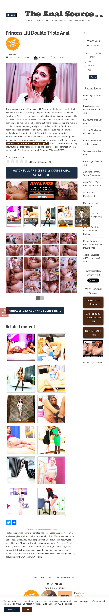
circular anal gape (47, 543)
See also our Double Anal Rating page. (27, 143)
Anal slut (43, 536)
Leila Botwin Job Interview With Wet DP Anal (92, 217)
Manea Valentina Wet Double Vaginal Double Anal (92, 244)
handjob (49, 549)
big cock (15, 543)
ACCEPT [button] (27, 609)
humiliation (11, 553)
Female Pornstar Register (19, 57)
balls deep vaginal (36, 539)
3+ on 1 (69, 532)
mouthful (32, 553)
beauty (64, 539)
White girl (26, 556)
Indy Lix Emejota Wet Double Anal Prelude (91, 230)
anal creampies (13, 536)
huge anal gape (61, 549)
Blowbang (24, 543)
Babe (8, 539)
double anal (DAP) (43, 546)
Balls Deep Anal (19, 539)
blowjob (34, 543)
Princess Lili (33, 109)
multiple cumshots (47, 553)
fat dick (18, 549)
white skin (37, 556)
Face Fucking (59, 546)
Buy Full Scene (5, 312)
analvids (12, 55)
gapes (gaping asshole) (34, 549)
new (58, 553)
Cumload (17, 546)
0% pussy (60, 532)
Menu (11, 15)
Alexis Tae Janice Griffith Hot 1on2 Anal (91, 258)
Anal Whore (54, 536)
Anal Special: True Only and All (93, 317)
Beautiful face (53, 539)
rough (64, 553)
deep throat (28, 546)
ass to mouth (67, 536)
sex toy (71, 553)
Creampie (61, 543)
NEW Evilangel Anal (93, 332)
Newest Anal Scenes (93, 302)
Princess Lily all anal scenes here (35, 310)
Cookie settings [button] (12, 609)
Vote (93, 77)
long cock (21, 553)
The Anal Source (59, 13)
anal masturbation (29, 536)
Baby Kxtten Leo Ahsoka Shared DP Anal (91, 109)
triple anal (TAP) (13, 556)
